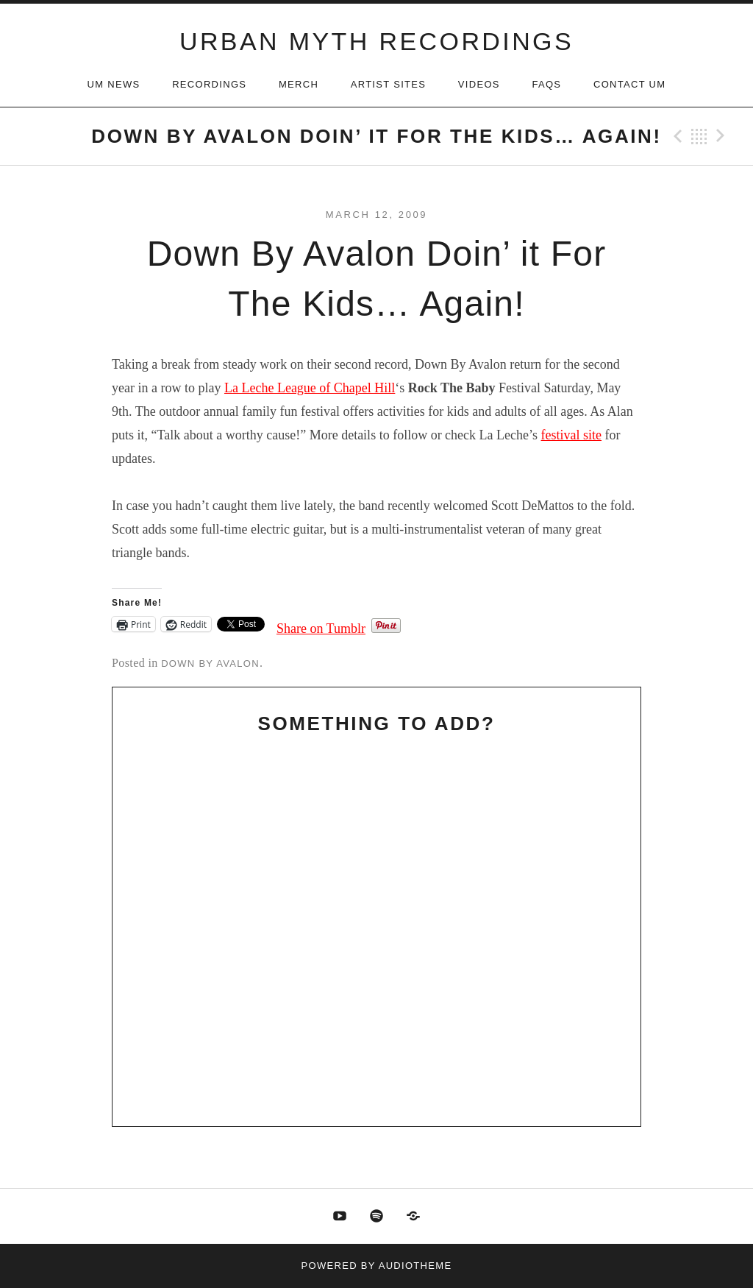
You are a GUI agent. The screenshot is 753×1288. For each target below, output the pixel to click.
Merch (298, 84)
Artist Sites (389, 84)
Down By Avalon (210, 663)
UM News (114, 84)
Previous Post (676, 136)
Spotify (376, 1216)
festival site (571, 435)
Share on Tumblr (320, 625)
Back (699, 136)
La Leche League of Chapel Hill (309, 388)
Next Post (723, 136)
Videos (479, 84)
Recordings (209, 84)
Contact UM (629, 84)
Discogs (413, 1216)
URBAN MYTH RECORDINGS (376, 41)
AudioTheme (415, 1265)
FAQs (546, 84)
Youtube (339, 1216)
